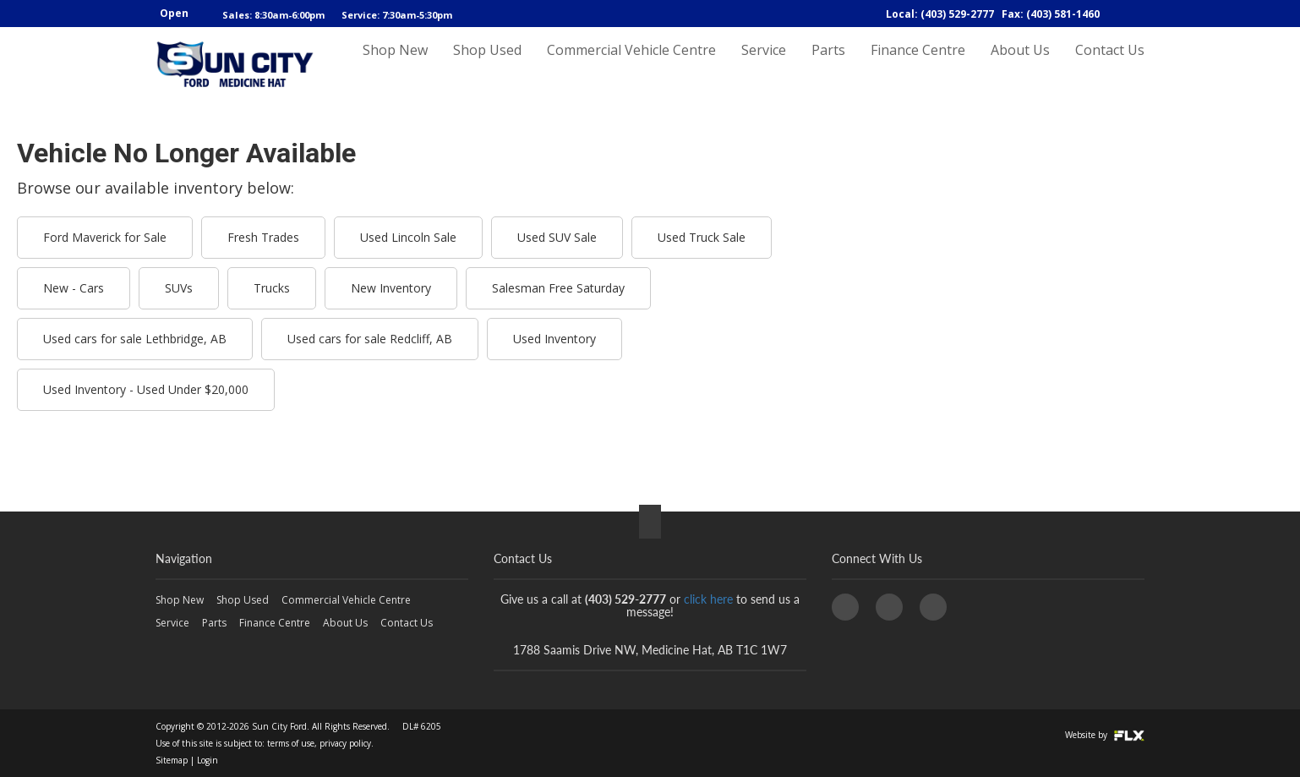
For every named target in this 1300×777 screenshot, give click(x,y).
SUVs (179, 288)
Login (207, 760)
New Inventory (391, 288)
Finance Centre (918, 65)
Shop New (395, 65)
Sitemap (172, 760)
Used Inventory (554, 339)
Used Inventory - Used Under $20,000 (146, 389)
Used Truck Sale (702, 237)
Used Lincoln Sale (408, 237)
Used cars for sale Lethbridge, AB (135, 339)
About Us (1020, 65)
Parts (828, 65)
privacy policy (345, 743)
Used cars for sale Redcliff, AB (369, 339)
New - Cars (73, 288)
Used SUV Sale (557, 237)
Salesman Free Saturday (558, 288)
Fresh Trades (263, 237)
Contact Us (1109, 65)
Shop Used (487, 65)
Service (763, 65)
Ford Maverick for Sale (105, 237)
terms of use (290, 743)
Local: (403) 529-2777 (940, 14)
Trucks (272, 288)
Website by (1104, 735)
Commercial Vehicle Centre (631, 65)
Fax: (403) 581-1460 (1051, 14)
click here (708, 599)
